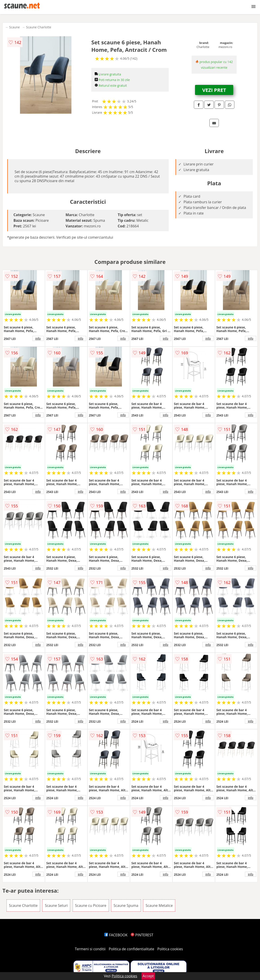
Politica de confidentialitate (131, 948)
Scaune (14, 27)
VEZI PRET (214, 89)
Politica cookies (170, 948)
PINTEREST (142, 934)
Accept (148, 975)
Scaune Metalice (159, 905)
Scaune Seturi (56, 905)
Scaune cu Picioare (90, 905)
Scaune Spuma (126, 905)
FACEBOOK (116, 934)
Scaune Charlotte (38, 27)
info (38, 338)
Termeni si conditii (90, 948)
